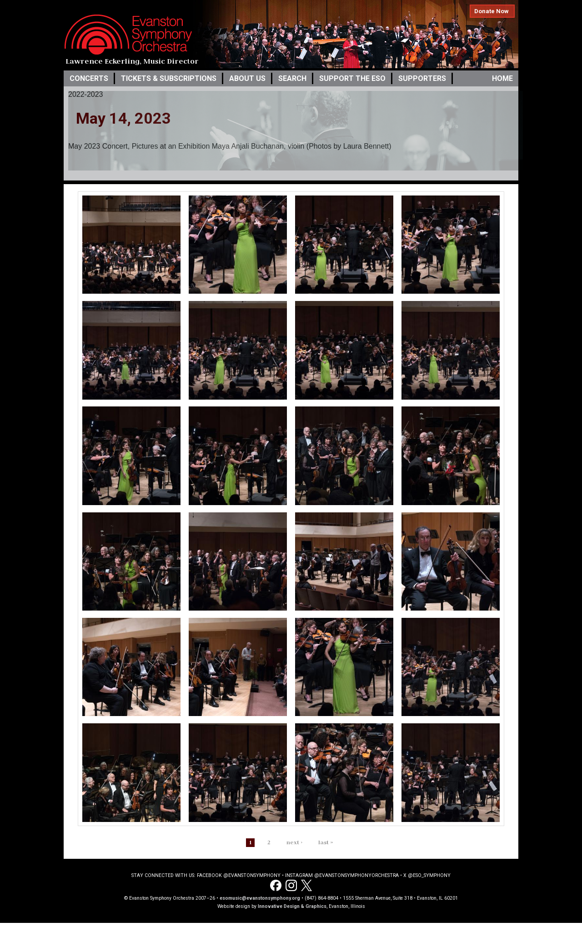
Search (292, 78)
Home (502, 78)
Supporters (422, 78)
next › (294, 842)
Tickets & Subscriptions (168, 78)
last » (325, 842)
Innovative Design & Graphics (292, 906)
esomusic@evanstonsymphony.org (260, 898)
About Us (247, 78)
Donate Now (491, 11)
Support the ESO (352, 78)
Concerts (89, 78)
